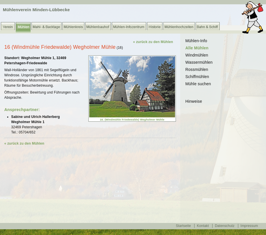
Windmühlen (196, 55)
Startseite (183, 226)
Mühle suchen (198, 83)
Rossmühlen (196, 69)
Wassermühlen (199, 62)
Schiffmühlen (197, 76)
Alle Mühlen (197, 48)
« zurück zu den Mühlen (153, 42)
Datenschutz (225, 226)
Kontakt (203, 226)
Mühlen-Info (196, 40)
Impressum (249, 226)
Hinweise (193, 101)
